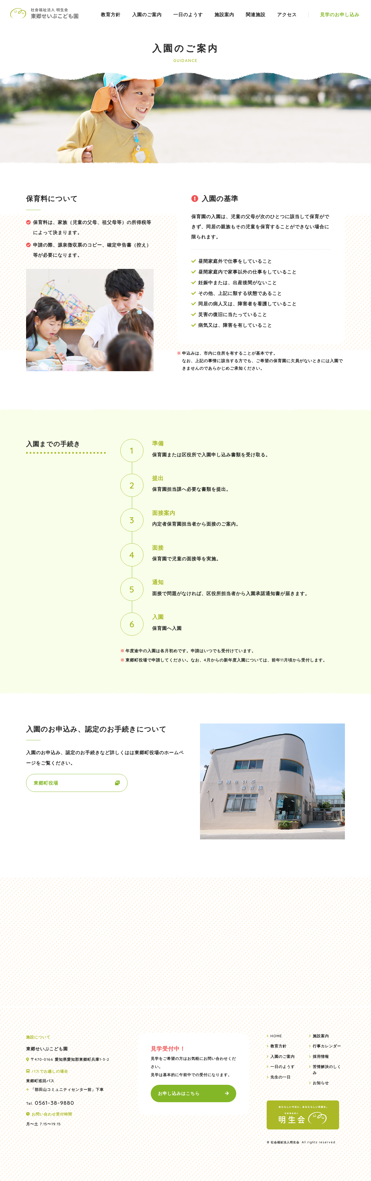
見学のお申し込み (339, 14)
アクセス (287, 14)
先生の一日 (280, 1077)
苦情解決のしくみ (327, 1069)
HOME (276, 1036)
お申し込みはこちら (179, 1093)
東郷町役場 (46, 783)
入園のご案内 (147, 14)
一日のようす (188, 14)
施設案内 (224, 14)
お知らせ (321, 1082)
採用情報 (321, 1056)
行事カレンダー (327, 1046)
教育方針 (111, 14)
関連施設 (255, 14)
